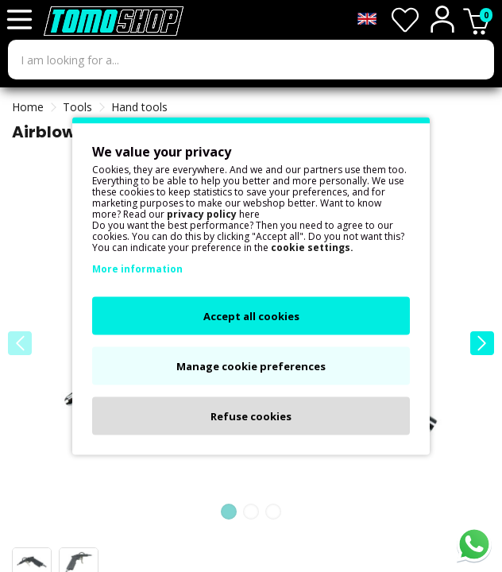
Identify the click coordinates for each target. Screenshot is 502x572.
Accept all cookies (251, 316)
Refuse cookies (251, 416)
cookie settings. (312, 247)
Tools (77, 106)
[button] (482, 343)
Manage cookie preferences (251, 366)
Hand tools (139, 106)
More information (137, 269)
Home (28, 106)
